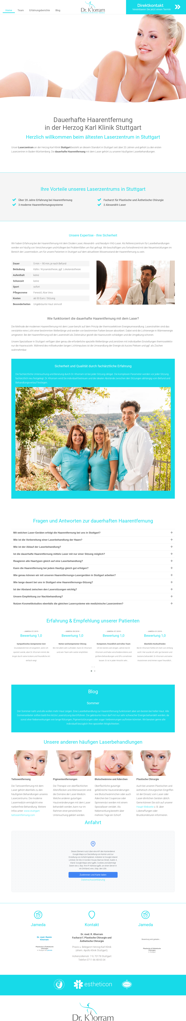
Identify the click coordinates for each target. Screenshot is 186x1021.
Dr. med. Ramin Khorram (44, 938)
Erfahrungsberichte (39, 10)
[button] (91, 671)
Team (21, 10)
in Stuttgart (152, 950)
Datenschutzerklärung (93, 879)
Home (8, 10)
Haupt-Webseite (145, 806)
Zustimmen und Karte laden (93, 875)
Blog (57, 10)
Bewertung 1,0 (31, 636)
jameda (49, 950)
